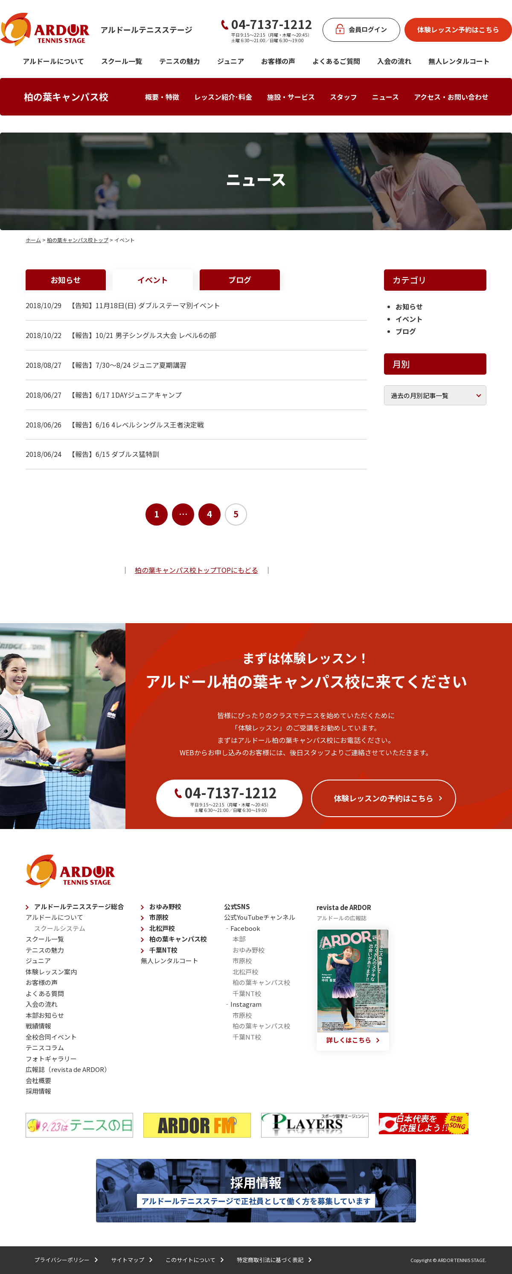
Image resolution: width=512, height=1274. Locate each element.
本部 (239, 938)
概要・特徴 (162, 97)
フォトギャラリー (51, 1058)
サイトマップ (127, 1260)
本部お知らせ (45, 1015)
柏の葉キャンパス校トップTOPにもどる (196, 570)
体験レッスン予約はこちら (458, 29)
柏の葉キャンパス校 (66, 96)
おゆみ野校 (165, 906)
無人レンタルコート (169, 960)
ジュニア (230, 61)
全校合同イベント (51, 1036)
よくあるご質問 (336, 61)
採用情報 (38, 1090)
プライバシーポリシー (62, 1260)
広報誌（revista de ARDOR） (68, 1069)
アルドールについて (53, 61)
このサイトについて (190, 1260)
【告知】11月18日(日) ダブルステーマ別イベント (144, 305)
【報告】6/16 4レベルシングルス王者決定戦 (136, 424)
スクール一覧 (121, 61)
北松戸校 (162, 928)
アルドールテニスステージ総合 (79, 906)
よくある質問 (45, 993)
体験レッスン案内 (51, 971)
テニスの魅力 (179, 61)
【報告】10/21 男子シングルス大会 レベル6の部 (142, 335)
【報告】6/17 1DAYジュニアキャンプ (125, 395)
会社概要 (38, 1080)
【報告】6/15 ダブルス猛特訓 (113, 454)
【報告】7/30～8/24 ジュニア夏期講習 (127, 365)
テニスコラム (45, 1047)
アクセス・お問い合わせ (451, 97)
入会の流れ (394, 61)
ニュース (385, 97)
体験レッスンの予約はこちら (383, 797)
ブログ (239, 279)
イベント (152, 279)
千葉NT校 (163, 949)
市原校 (159, 917)
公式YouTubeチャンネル (259, 917)
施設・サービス (291, 97)
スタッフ (343, 97)
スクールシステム (59, 928)
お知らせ (65, 279)
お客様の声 (278, 61)
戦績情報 (38, 1025)
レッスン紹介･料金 (223, 97)
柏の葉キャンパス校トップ (77, 239)
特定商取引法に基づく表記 (270, 1260)
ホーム (33, 239)
